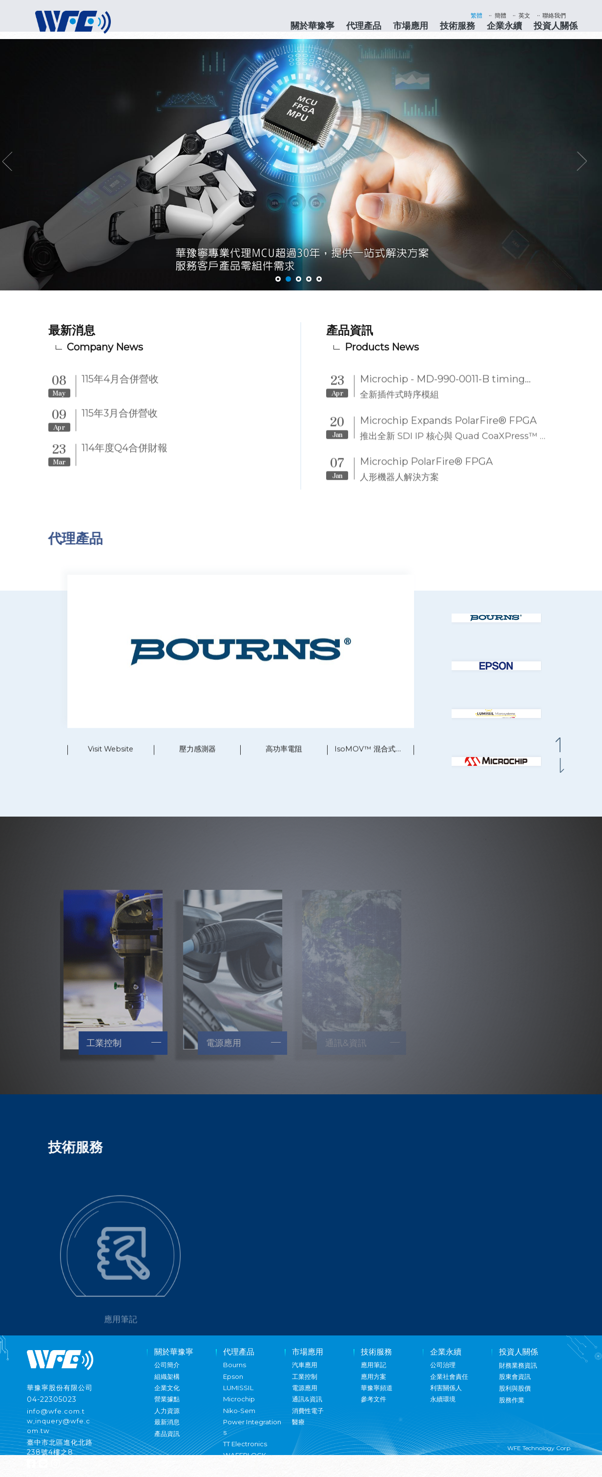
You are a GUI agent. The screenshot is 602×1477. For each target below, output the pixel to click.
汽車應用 (305, 1372)
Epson (234, 1383)
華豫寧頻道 (378, 1395)
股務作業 (512, 1407)
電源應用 (305, 1395)
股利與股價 (516, 1395)
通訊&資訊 (308, 1406)
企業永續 (504, 26)
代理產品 (363, 26)
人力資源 (168, 1418)
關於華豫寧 (312, 26)
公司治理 (443, 1372)
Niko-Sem (240, 1418)
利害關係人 (447, 1395)
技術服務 (457, 26)
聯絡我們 (565, 15)
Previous (11, 167)
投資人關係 (556, 26)
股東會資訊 (516, 1383)
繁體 (477, 15)
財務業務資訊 (519, 1372)
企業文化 (168, 1395)
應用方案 (374, 1383)
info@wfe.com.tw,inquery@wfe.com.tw (59, 1428)
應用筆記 (374, 1372)
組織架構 (168, 1383)
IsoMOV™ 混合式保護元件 (382, 765)
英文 (532, 15)
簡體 (504, 15)
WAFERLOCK (246, 1462)
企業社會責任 (450, 1383)
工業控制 (305, 1383)
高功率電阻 (284, 765)
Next (593, 167)
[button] (563, 752)
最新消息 (168, 1429)
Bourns (235, 1372)
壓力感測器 (197, 765)
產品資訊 (168, 1440)
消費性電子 (309, 1418)
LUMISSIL (240, 1395)
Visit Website (110, 765)
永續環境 (443, 1406)
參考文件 (374, 1406)
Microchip (239, 1406)
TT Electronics (246, 1451)
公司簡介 (168, 1372)
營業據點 (168, 1406)
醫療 (299, 1429)
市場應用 (410, 26)
